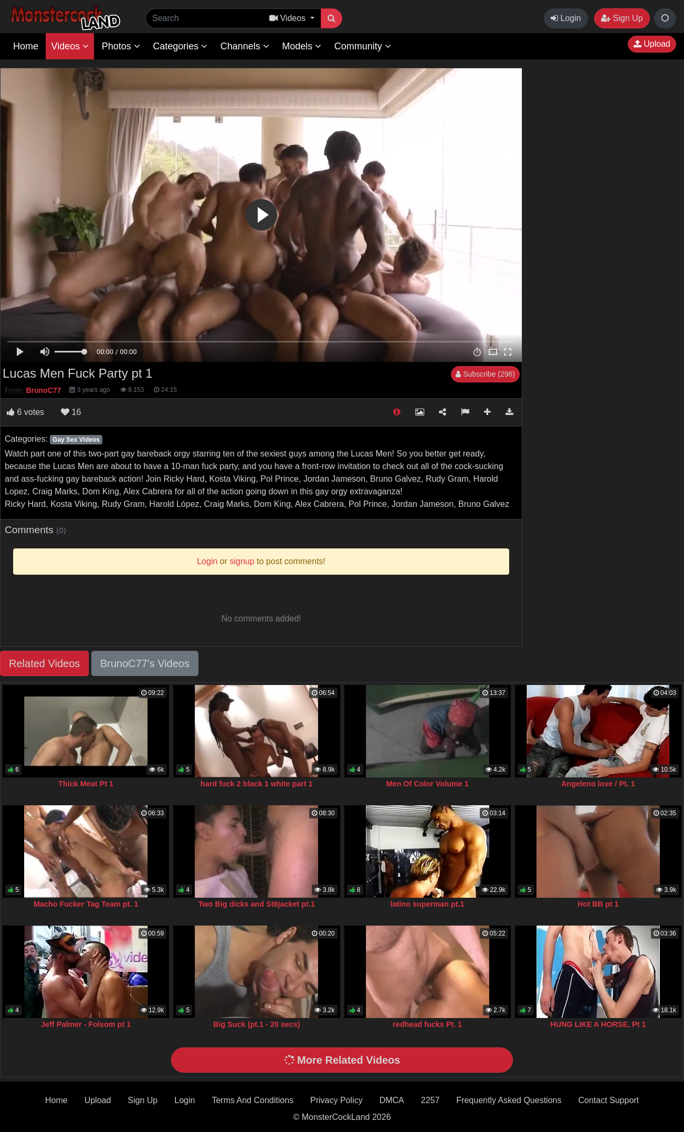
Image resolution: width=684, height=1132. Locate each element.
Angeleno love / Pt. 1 (598, 784)
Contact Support (608, 1100)
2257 (430, 1100)
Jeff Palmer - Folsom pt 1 (86, 1024)
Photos (121, 46)
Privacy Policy (336, 1100)
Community (362, 46)
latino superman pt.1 (428, 904)
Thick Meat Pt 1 (85, 784)
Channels (244, 46)
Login (566, 18)
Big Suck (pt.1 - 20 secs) (256, 1024)
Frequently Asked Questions (508, 1100)
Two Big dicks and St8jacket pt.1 (256, 904)
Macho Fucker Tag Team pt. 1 (86, 904)
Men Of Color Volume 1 (427, 784)
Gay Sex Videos (76, 439)
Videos (70, 46)
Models (301, 46)
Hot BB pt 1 (597, 904)
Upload (652, 43)
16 (71, 412)
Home (25, 46)
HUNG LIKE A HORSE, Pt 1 (598, 1024)
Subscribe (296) (485, 374)
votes (25, 412)
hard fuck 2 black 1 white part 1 (257, 784)
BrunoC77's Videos (145, 663)
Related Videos (44, 663)
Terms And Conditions (252, 1100)
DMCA (392, 1100)
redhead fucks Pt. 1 (427, 1024)
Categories (180, 46)
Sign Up (622, 18)
